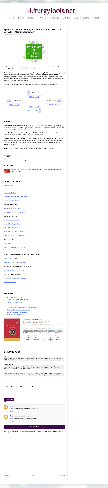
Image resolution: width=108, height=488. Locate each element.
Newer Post (61, 476)
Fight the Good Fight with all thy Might (15, 196)
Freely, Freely (8, 258)
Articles (66, 18)
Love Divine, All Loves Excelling (13, 231)
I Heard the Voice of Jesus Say (13, 208)
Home (11, 18)
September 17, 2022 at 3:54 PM (22, 416)
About (96, 18)
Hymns (21, 18)
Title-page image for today (15, 297)
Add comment (34, 426)
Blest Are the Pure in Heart (12, 189)
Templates (54, 18)
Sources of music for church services (18, 310)
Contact (86, 18)
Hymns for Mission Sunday (15, 302)
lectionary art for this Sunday (23, 169)
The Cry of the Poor (10, 282)
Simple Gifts (7, 243)
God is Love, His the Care (11, 200)
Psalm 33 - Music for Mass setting (14, 235)
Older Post (7, 476)
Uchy (12, 406)
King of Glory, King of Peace (12, 224)
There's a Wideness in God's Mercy (14, 247)
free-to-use (12, 73)
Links (76, 18)
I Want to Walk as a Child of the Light (15, 262)
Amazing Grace (8, 185)
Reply (11, 411)
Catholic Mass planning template (17, 312)
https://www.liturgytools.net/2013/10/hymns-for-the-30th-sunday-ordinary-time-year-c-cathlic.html (34, 359)
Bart (11, 416)
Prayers (43, 18)
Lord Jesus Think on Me (11, 227)
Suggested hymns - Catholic (16, 34)
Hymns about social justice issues (17, 299)
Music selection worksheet (15, 314)
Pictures (31, 18)
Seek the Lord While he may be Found (15, 278)
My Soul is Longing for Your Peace (14, 270)
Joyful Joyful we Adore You (12, 220)
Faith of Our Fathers (10, 193)
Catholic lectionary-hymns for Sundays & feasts (21, 307)
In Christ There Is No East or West (14, 212)
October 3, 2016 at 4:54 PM (21, 406)
